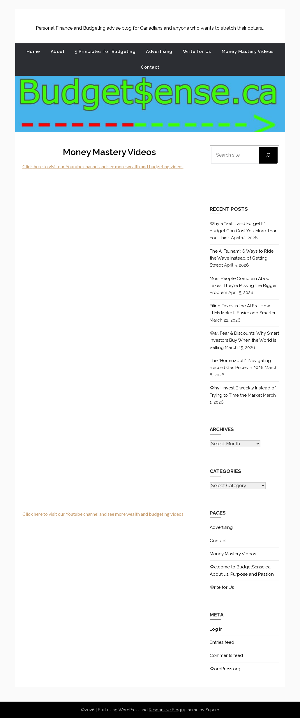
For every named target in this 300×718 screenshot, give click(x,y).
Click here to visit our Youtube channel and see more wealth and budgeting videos (102, 166)
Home (33, 51)
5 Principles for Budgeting (105, 51)
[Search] (268, 155)
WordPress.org (225, 668)
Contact (150, 67)
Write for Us (197, 51)
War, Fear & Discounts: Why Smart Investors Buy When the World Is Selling (244, 340)
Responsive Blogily (167, 710)
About (58, 51)
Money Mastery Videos (248, 51)
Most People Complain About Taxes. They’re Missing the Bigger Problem (243, 285)
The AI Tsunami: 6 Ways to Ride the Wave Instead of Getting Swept (241, 258)
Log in (216, 629)
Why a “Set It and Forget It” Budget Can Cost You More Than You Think (244, 230)
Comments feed (226, 655)
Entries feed (222, 642)
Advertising (159, 51)
